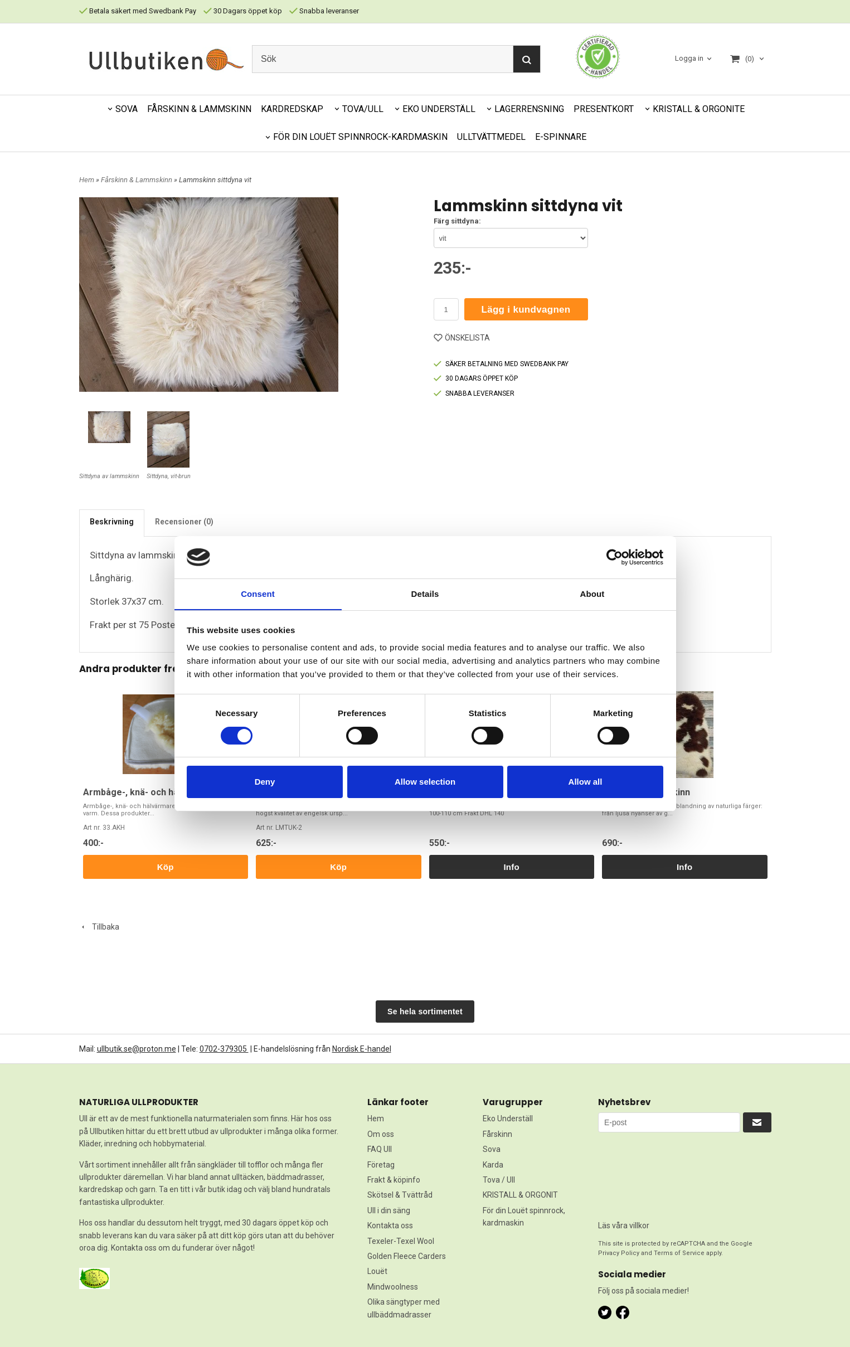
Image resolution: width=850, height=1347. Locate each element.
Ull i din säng (388, 1210)
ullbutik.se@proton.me (136, 1048)
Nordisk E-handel (361, 1048)
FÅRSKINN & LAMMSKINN (199, 109)
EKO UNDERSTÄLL (438, 109)
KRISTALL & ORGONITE (699, 109)
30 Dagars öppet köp (242, 11)
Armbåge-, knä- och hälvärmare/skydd (164, 792)
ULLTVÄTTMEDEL (491, 137)
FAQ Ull (379, 1149)
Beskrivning (112, 521)
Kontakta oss (390, 1225)
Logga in (689, 58)
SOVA (126, 109)
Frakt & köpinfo (393, 1179)
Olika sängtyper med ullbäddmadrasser (403, 1308)
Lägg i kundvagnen (526, 309)
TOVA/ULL (362, 109)
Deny (265, 782)
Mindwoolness (392, 1286)
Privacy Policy (618, 1253)
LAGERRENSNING (529, 109)
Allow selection (425, 782)
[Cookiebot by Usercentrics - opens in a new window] (614, 556)
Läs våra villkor (623, 1225)
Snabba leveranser (324, 11)
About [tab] (592, 594)
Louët (377, 1271)
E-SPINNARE (560, 137)
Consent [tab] (258, 594)
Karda (493, 1164)
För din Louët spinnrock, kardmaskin (524, 1216)
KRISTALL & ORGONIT (520, 1194)
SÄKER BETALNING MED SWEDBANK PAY (501, 364)
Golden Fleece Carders (406, 1256)
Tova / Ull (499, 1179)
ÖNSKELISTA (462, 337)
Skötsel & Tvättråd (400, 1194)
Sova (492, 1149)
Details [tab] (425, 594)
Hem (86, 180)
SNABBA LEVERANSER (474, 393)
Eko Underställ (508, 1118)
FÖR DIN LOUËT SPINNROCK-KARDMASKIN (360, 137)
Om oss (380, 1134)
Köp (165, 867)
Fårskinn (497, 1134)
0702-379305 (224, 1048)
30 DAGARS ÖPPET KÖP (476, 378)
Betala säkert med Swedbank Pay (137, 11)
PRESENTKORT (604, 109)
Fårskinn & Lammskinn (137, 180)
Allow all (586, 782)
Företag (381, 1164)
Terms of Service (679, 1253)
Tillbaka (99, 926)
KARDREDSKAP (292, 109)
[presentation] (643, 1172)
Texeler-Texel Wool (400, 1241)
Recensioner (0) (184, 521)
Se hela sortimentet (425, 1011)
